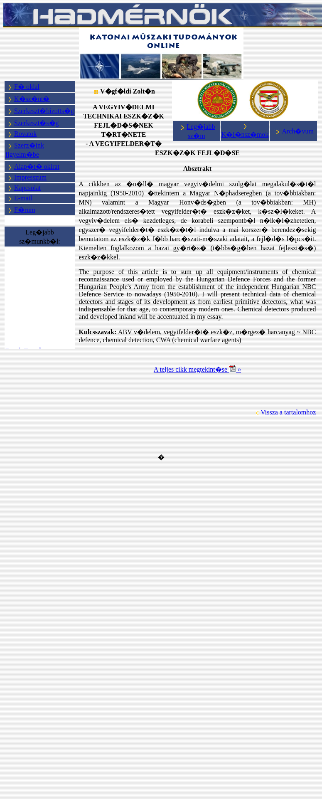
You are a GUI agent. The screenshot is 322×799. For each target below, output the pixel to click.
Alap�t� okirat (36, 166)
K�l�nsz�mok (245, 134)
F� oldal (26, 86)
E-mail (23, 198)
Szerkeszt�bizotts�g (44, 110)
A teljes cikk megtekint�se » (197, 369)
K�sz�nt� (31, 98)
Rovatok (25, 133)
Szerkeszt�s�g (32, 122)
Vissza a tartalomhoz (288, 412)
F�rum (24, 209)
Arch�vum (293, 131)
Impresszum (30, 177)
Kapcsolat (27, 187)
